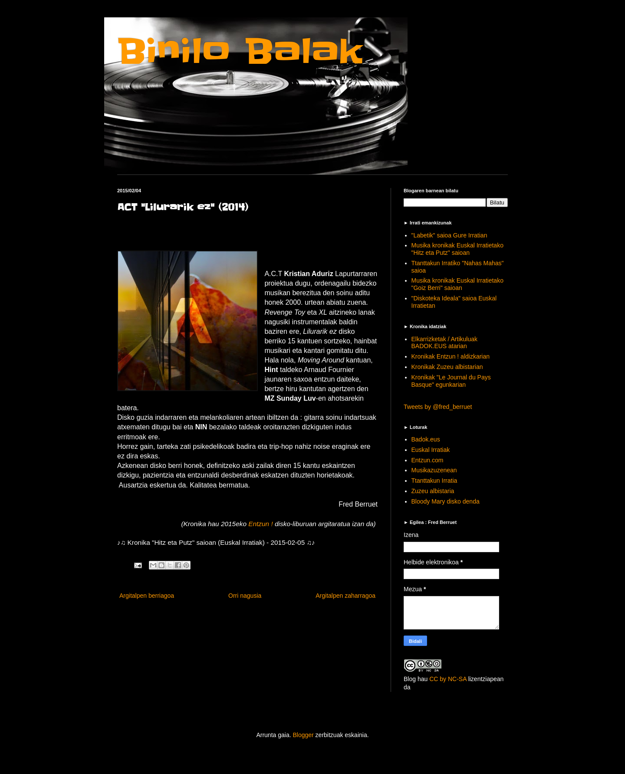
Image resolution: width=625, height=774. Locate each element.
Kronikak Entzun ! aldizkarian (450, 356)
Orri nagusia (244, 595)
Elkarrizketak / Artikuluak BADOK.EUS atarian (444, 343)
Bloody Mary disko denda (445, 501)
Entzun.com (427, 460)
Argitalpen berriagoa (146, 595)
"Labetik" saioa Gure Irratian (449, 235)
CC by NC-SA (448, 678)
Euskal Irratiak (430, 449)
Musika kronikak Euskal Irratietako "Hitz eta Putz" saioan (457, 249)
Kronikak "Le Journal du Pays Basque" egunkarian (451, 381)
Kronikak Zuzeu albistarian (447, 366)
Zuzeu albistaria (432, 490)
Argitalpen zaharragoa (345, 595)
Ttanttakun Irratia (434, 480)
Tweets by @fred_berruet (438, 406)
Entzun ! (261, 523)
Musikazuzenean (434, 470)
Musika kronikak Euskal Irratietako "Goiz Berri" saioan (457, 284)
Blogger (303, 734)
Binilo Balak (239, 51)
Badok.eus (425, 439)
